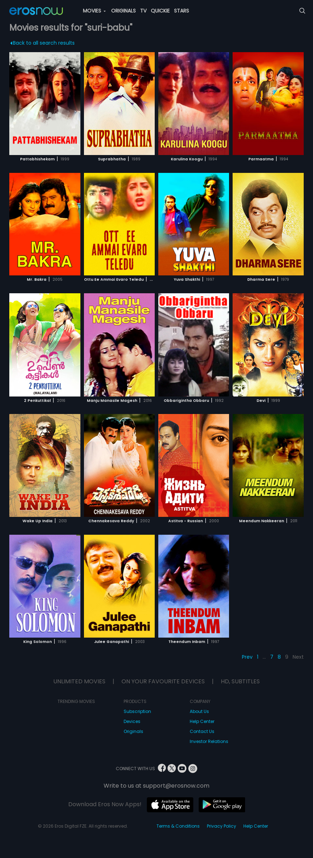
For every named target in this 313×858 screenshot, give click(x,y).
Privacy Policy (221, 826)
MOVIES (94, 10)
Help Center (202, 721)
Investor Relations (209, 741)
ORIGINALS (123, 10)
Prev (247, 656)
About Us (199, 711)
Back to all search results (42, 42)
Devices (132, 721)
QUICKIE (160, 10)
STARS (181, 10)
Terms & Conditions (178, 826)
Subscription (137, 711)
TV (143, 10)
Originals (133, 731)
